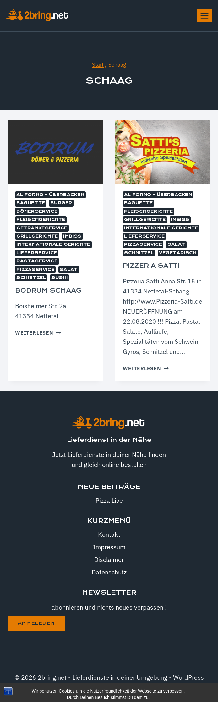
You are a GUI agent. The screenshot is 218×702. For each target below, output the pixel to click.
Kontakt (109, 534)
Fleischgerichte (40, 219)
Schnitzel (31, 277)
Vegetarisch (178, 252)
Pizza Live (109, 500)
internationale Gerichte (53, 244)
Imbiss (72, 236)
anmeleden (36, 623)
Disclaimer (109, 559)
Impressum (109, 547)
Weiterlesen (38, 333)
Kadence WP (125, 687)
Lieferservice (36, 252)
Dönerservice (36, 211)
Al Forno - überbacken (50, 194)
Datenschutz (109, 572)
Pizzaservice (35, 269)
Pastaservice (36, 261)
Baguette (30, 203)
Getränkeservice (42, 228)
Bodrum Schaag (48, 290)
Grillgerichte (37, 236)
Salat (69, 269)
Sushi (59, 277)
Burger (61, 203)
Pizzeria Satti (151, 265)
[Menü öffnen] (204, 15)
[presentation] (55, 152)
